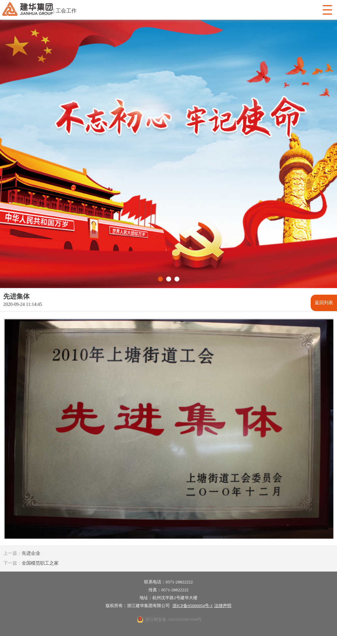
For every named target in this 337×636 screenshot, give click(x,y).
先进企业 (21, 553)
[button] (160, 279)
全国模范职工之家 (31, 563)
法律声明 (222, 605)
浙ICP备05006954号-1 (192, 605)
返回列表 (324, 302)
